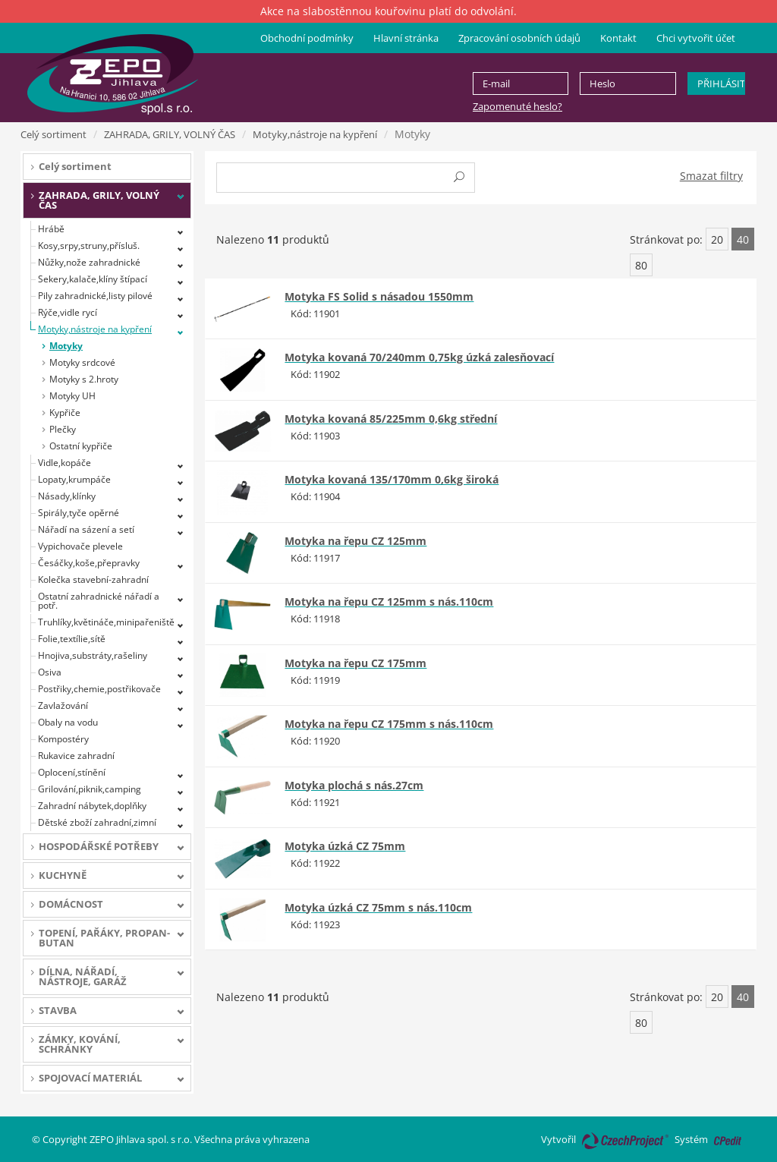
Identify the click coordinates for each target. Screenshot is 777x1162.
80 (641, 265)
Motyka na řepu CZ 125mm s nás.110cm (389, 601)
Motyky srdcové (82, 362)
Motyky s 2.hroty (83, 379)
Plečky (62, 429)
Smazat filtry (711, 175)
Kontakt (618, 38)
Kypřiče (64, 412)
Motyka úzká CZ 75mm (345, 846)
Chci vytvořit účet (695, 38)
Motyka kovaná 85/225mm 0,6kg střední (391, 418)
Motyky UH (72, 395)
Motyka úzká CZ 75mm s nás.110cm (378, 907)
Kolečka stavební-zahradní (93, 579)
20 (717, 239)
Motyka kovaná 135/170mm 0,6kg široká (392, 479)
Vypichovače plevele (80, 546)
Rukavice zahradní (76, 755)
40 (743, 239)
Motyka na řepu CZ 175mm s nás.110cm (389, 723)
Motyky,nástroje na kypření (315, 134)
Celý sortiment (53, 134)
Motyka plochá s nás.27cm (354, 785)
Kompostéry (63, 738)
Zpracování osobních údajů (519, 38)
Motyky (66, 345)
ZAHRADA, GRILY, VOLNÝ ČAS (169, 134)
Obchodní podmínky (307, 38)
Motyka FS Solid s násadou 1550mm (379, 296)
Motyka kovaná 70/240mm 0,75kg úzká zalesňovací (419, 357)
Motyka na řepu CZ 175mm (355, 663)
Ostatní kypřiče (80, 445)
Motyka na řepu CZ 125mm (355, 541)
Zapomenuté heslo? (517, 106)
